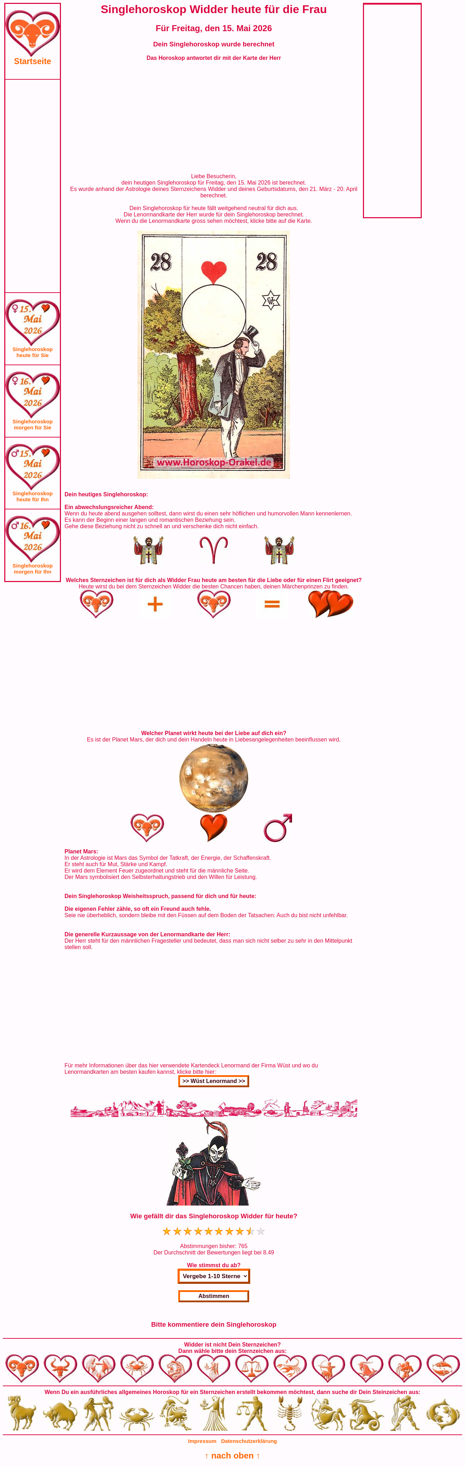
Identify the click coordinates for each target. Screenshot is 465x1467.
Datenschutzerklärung (249, 1441)
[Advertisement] (32, 186)
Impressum (202, 1441)
